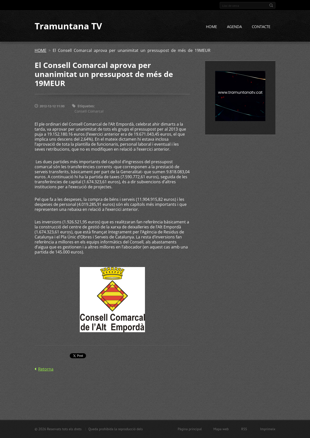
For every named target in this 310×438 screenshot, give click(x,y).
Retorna (45, 369)
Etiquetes (86, 106)
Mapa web (221, 429)
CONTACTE (261, 26)
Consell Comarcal (89, 111)
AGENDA (234, 26)
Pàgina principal (190, 429)
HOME (211, 26)
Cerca (271, 5)
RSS (244, 429)
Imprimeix (267, 429)
